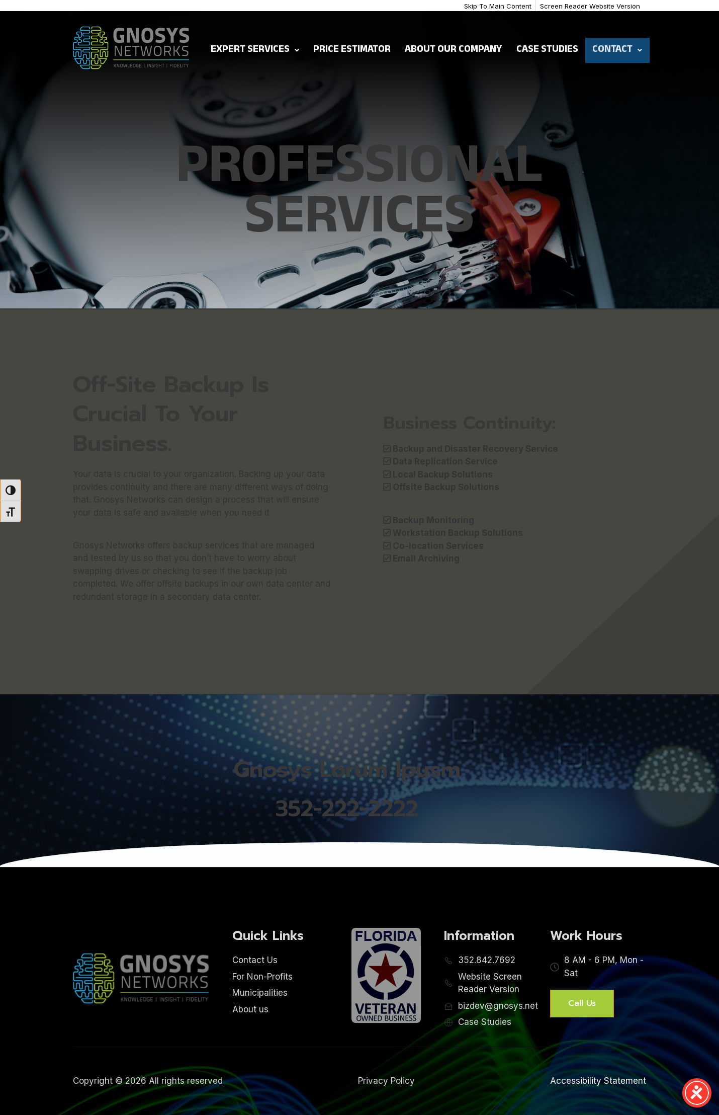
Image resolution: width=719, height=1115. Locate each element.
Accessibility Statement (598, 1081)
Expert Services (255, 50)
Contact (617, 50)
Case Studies (547, 50)
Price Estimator (352, 50)
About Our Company (453, 50)
